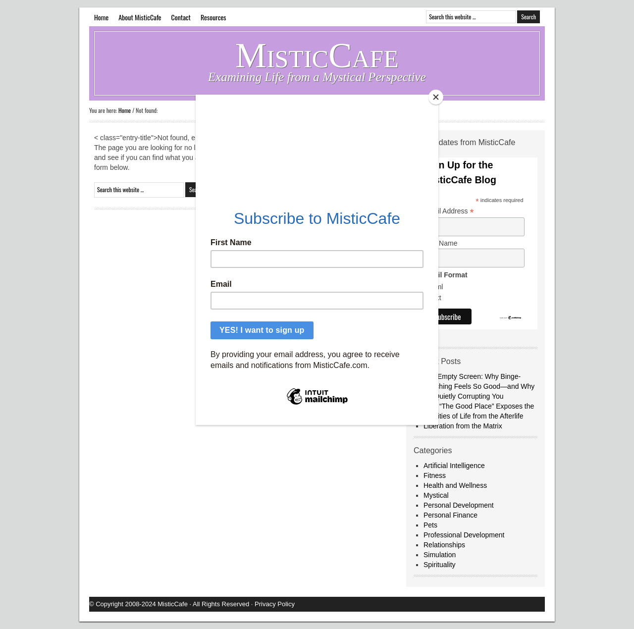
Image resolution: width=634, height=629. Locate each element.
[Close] (435, 97)
